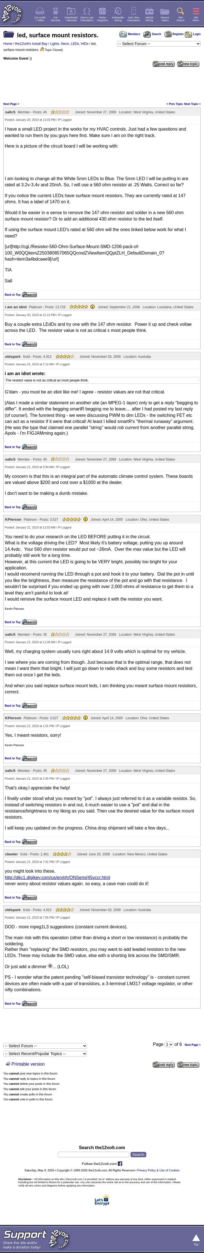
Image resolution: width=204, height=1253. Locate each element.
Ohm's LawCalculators (86, 19)
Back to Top (12, 294)
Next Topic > (192, 104)
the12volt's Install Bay (31, 44)
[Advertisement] (102, 84)
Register (174, 34)
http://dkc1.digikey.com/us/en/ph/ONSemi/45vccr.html (57, 877)
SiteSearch (180, 19)
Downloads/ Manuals (71, 19)
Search (152, 34)
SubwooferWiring (118, 19)
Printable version (28, 1064)
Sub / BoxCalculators (133, 19)
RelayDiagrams (102, 19)
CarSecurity (55, 19)
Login (193, 34)
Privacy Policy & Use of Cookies (158, 1170)
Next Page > (11, 104)
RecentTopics (165, 19)
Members (129, 34)
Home (7, 44)
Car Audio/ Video (40, 19)
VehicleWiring (149, 19)
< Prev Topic (175, 104)
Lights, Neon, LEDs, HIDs (69, 44)
